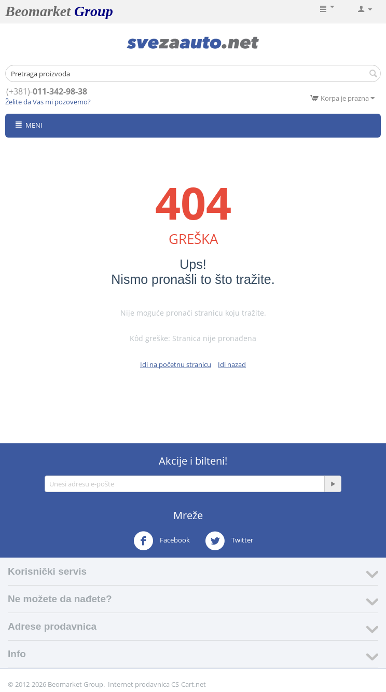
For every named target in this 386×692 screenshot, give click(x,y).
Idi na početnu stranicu (175, 364)
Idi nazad (232, 364)
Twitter (229, 541)
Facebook (161, 541)
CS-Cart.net (188, 684)
